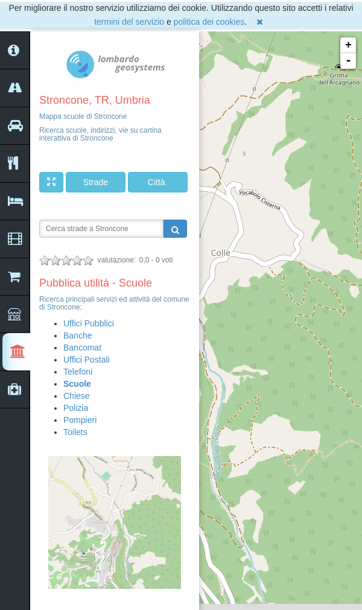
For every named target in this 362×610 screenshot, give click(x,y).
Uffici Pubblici (88, 323)
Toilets (75, 432)
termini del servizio (129, 22)
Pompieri (80, 420)
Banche (77, 335)
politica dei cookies (209, 22)
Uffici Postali (86, 359)
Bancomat (82, 347)
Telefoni (77, 371)
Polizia (75, 408)
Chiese (76, 396)
